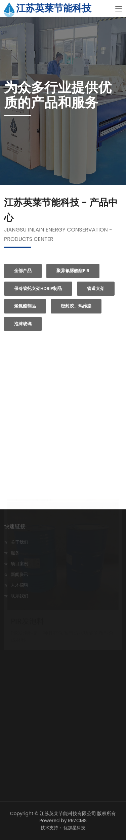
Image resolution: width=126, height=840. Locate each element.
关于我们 (19, 542)
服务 (15, 553)
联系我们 (19, 596)
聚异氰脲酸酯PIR (72, 270)
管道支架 (95, 288)
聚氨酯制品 (25, 306)
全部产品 (23, 270)
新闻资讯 (19, 574)
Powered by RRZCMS (63, 820)
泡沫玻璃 (23, 324)
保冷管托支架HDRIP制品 (38, 288)
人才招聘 (19, 585)
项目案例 (19, 563)
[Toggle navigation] (118, 9)
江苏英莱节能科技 (53, 8)
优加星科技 (74, 828)
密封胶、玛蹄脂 (76, 306)
